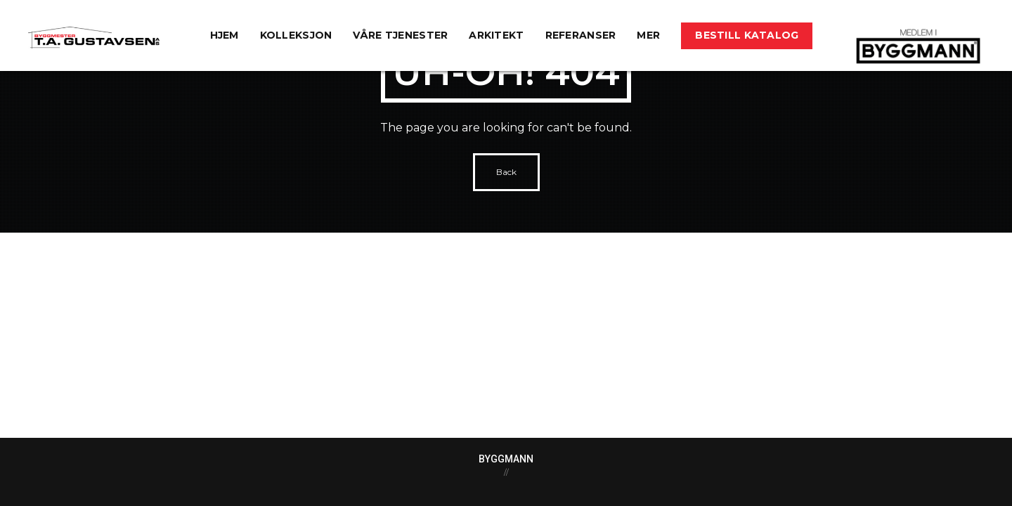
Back (506, 172)
